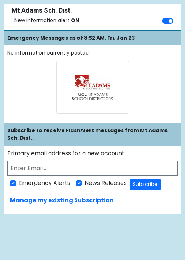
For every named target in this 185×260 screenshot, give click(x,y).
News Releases (106, 183)
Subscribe (145, 184)
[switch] (167, 21)
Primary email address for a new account (66, 153)
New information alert (46, 20)
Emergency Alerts (44, 183)
